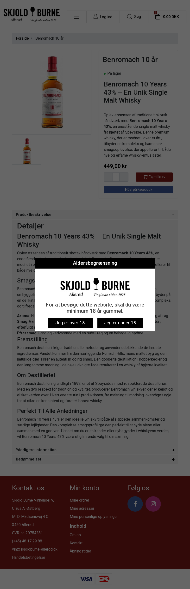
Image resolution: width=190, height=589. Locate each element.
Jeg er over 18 (70, 322)
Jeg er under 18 (120, 322)
